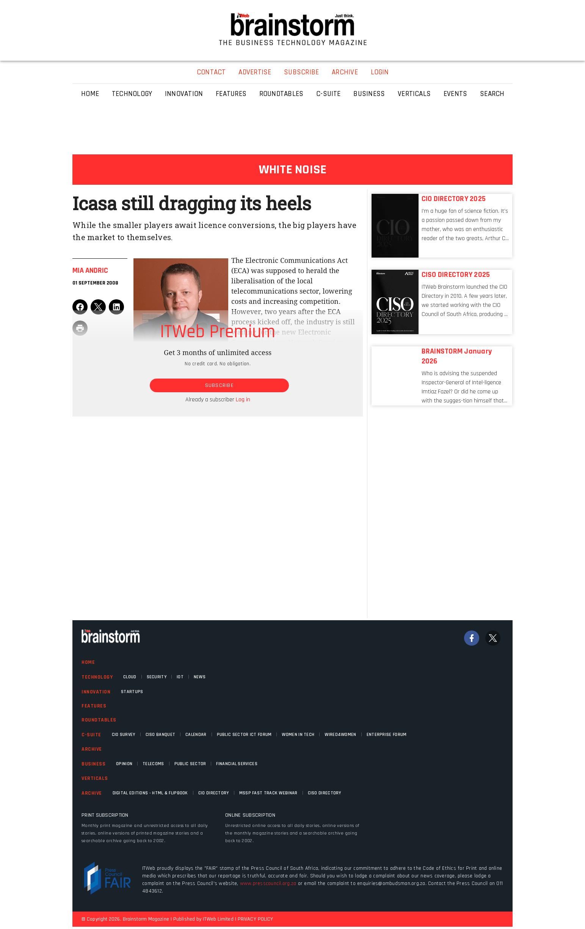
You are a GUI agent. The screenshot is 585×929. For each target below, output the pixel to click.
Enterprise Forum (387, 734)
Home (88, 662)
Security (156, 677)
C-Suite (91, 734)
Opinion (124, 764)
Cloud (129, 677)
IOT (180, 677)
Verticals (95, 778)
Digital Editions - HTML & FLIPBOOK (150, 793)
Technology (97, 677)
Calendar (195, 734)
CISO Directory (324, 793)
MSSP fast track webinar (268, 793)
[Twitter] (492, 638)
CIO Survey (123, 734)
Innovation (96, 691)
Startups (132, 692)
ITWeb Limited (218, 919)
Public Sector (190, 764)
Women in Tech (298, 734)
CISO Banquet (161, 734)
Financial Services (236, 764)
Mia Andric (90, 270)
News (199, 677)
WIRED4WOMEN (340, 734)
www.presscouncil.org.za (268, 883)
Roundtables (99, 720)
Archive (92, 749)
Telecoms (153, 764)
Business (93, 764)
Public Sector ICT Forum (244, 734)
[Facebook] (471, 638)
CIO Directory (213, 793)
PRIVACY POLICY (255, 919)
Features (94, 706)
